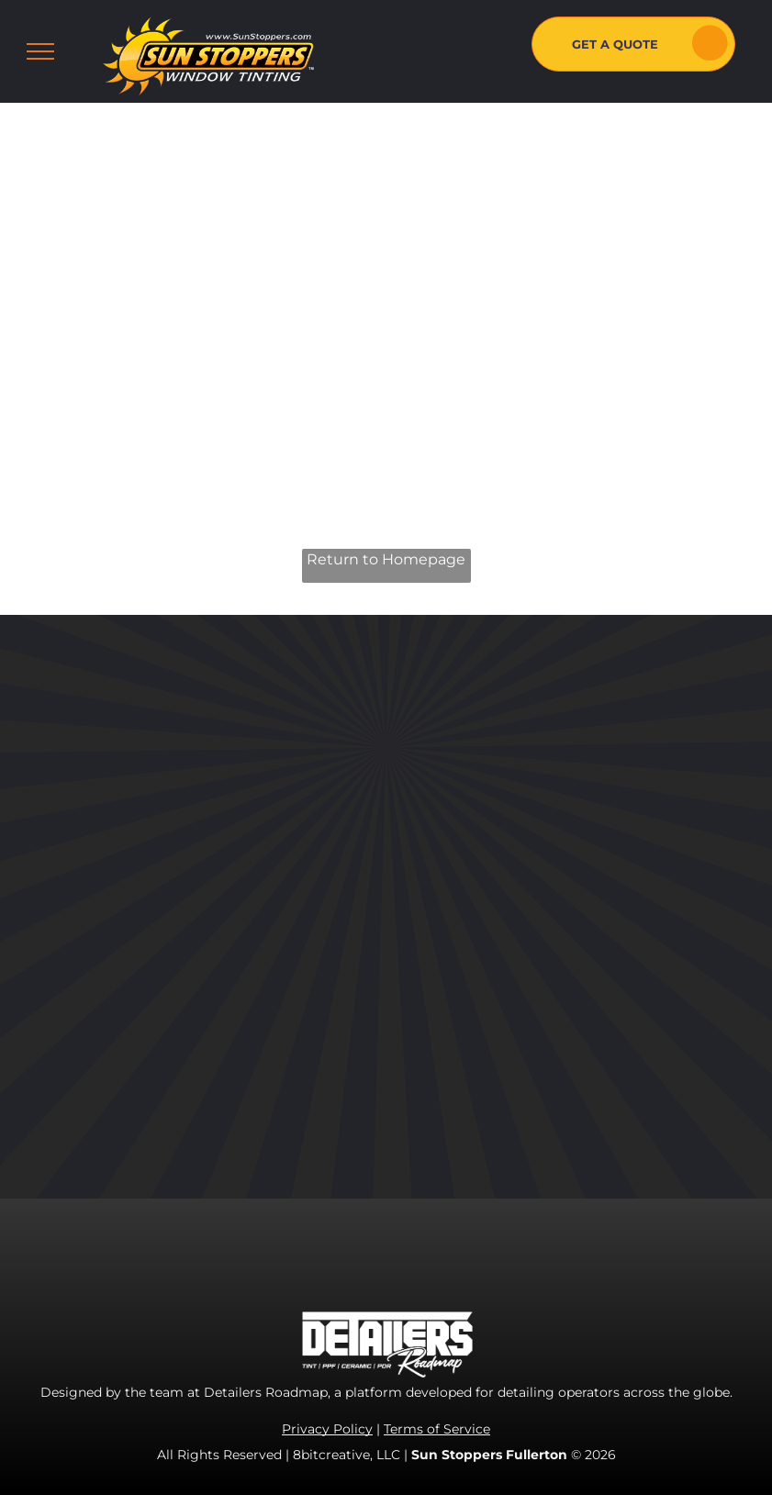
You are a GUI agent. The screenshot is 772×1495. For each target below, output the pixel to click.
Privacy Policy (327, 1429)
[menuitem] (359, 785)
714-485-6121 (553, 981)
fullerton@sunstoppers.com (603, 1040)
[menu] (40, 51)
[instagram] (512, 846)
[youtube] (553, 846)
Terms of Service (437, 1429)
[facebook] (470, 846)
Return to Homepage (386, 559)
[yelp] (594, 846)
